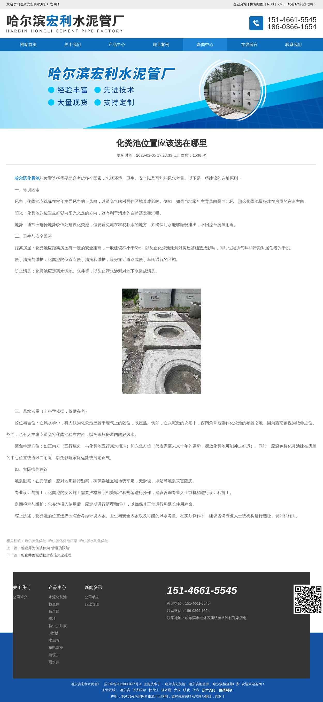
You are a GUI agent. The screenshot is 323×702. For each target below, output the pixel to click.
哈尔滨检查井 (199, 684)
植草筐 (54, 611)
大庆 (177, 690)
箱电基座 (56, 647)
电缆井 (54, 655)
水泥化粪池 (58, 597)
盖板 (52, 619)
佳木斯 (166, 690)
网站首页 (28, 44)
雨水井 (54, 662)
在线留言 (249, 44)
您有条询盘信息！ (302, 4)
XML (281, 4)
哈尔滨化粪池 (175, 684)
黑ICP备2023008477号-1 (123, 684)
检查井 (54, 604)
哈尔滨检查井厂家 (226, 684)
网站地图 (257, 4)
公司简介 (20, 597)
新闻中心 (205, 44)
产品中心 (117, 44)
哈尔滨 (125, 690)
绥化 (186, 690)
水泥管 (54, 640)
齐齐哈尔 (139, 690)
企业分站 (240, 4)
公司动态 (92, 597)
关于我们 (72, 44)
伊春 (196, 690)
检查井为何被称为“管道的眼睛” (45, 548)
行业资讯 (92, 604)
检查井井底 (58, 626)
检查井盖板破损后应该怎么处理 (46, 555)
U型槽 (53, 633)
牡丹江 (154, 690)
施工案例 (161, 44)
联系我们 (293, 44)
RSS (270, 4)
